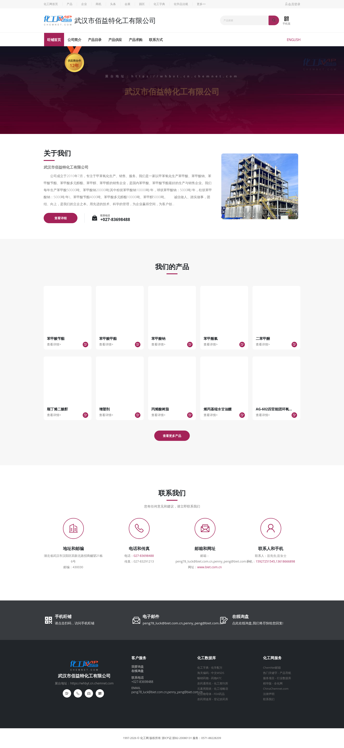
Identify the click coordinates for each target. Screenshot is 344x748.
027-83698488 (144, 556)
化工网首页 (51, 4)
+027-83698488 (115, 219)
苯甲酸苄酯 (55, 338)
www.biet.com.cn (209, 567)
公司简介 (74, 39)
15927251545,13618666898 (275, 561)
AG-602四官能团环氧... (274, 409)
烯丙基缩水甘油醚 (218, 409)
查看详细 (60, 218)
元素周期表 (204, 689)
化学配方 (216, 668)
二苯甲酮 (263, 338)
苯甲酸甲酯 (108, 338)
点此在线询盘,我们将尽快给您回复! (257, 623)
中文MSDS (217, 673)
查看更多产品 (172, 436)
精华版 (267, 683)
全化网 (278, 683)
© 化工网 (143, 738)
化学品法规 (181, 4)
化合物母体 (204, 694)
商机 (98, 4)
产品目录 (95, 39)
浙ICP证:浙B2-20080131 (177, 738)
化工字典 (159, 4)
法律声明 (268, 694)
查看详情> (54, 344)
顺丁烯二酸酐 (57, 409)
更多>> (201, 4)
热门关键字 (270, 673)
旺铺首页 (54, 39)
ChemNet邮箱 (272, 668)
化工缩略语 (221, 689)
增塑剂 (104, 409)
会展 (127, 4)
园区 (142, 4)
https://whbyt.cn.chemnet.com (185, 76)
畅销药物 (203, 678)
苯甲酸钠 (158, 338)
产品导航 (285, 673)
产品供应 (115, 39)
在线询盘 (240, 616)
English (293, 39)
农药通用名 (204, 683)
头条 (113, 4)
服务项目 (268, 678)
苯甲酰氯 (211, 338)
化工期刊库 (221, 683)
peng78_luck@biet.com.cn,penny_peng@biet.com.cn (183, 623)
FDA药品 (219, 694)
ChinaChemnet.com (275, 689)
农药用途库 (204, 699)
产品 (69, 4)
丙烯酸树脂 (160, 409)
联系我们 (268, 699)
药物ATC (216, 678)
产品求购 (135, 39)
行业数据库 (284, 678)
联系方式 (156, 39)
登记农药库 (221, 699)
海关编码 (203, 673)
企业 (84, 4)
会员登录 (292, 4)
